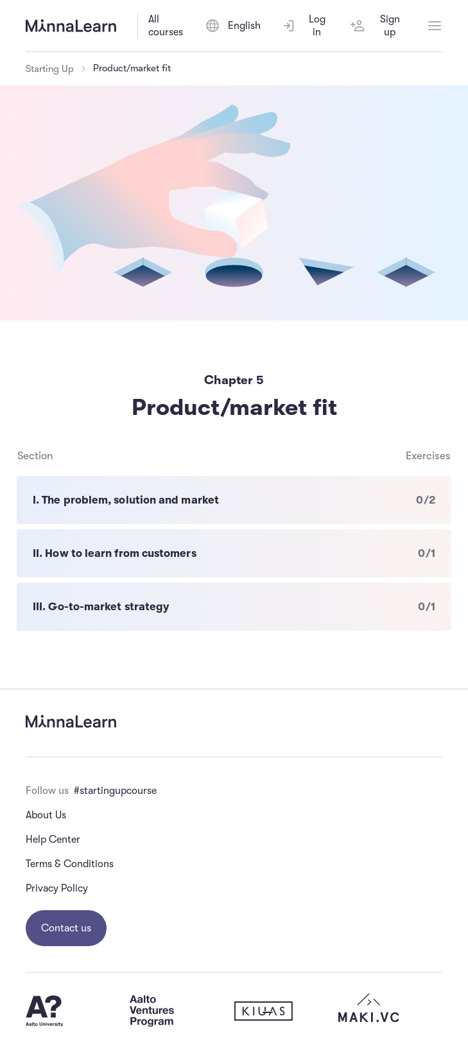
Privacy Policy (57, 888)
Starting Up (50, 69)
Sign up (375, 25)
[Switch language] (233, 25)
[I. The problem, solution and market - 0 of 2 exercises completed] (234, 500)
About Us (46, 815)
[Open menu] (434, 25)
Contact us (66, 928)
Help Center (53, 839)
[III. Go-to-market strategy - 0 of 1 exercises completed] (234, 606)
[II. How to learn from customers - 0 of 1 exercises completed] (234, 553)
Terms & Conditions (70, 864)
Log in (303, 25)
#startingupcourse (115, 790)
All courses (165, 25)
